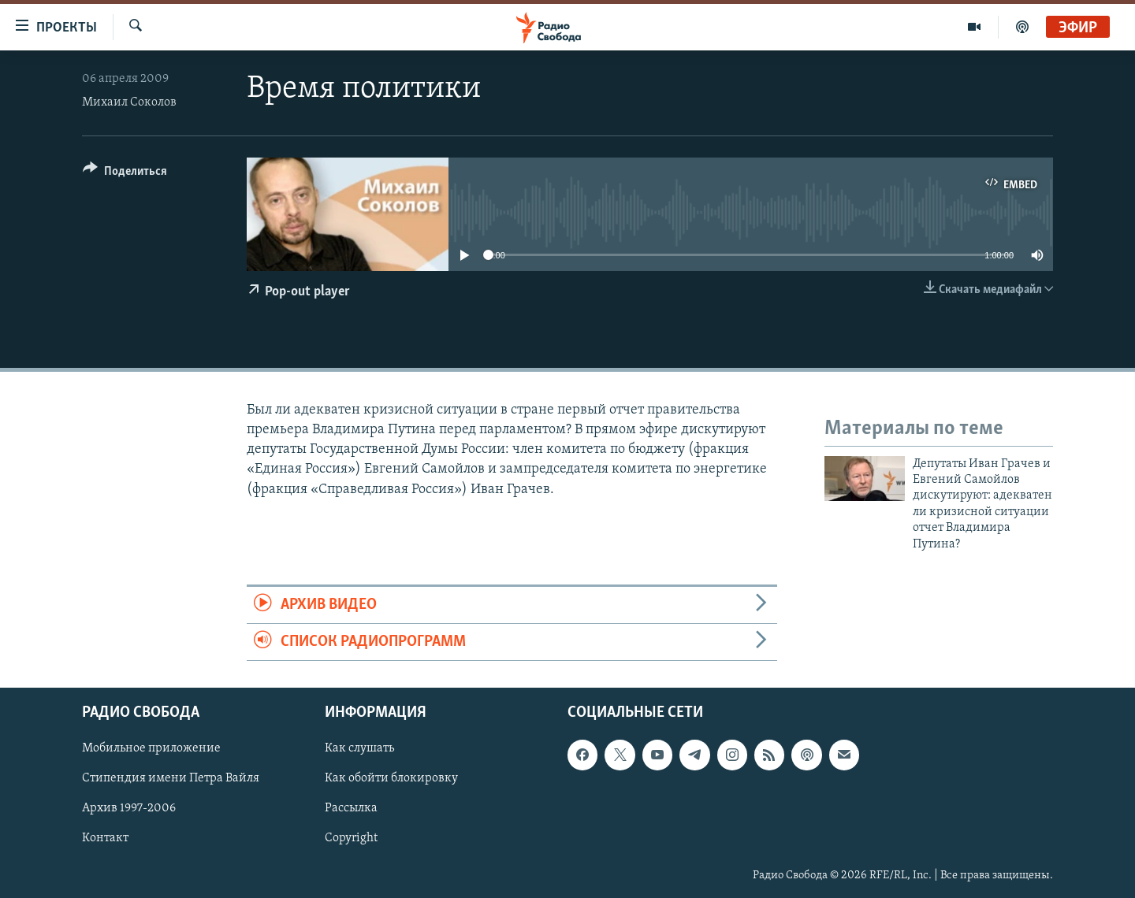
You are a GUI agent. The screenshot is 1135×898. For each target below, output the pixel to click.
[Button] (125, 174)
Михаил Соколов (129, 102)
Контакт (105, 839)
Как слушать (359, 749)
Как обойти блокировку (391, 779)
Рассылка (351, 809)
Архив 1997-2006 (129, 809)
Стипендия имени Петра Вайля (170, 779)
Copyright (351, 839)
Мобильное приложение (151, 749)
